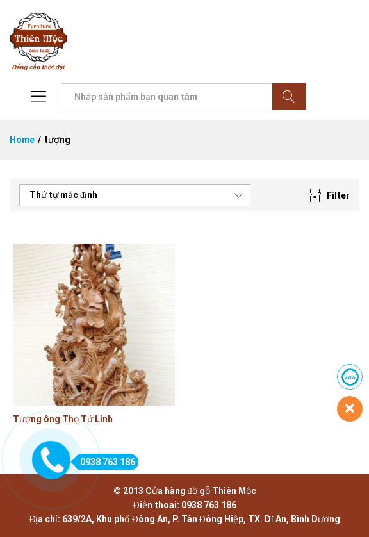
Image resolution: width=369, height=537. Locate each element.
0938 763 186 (104, 462)
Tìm (289, 96)
